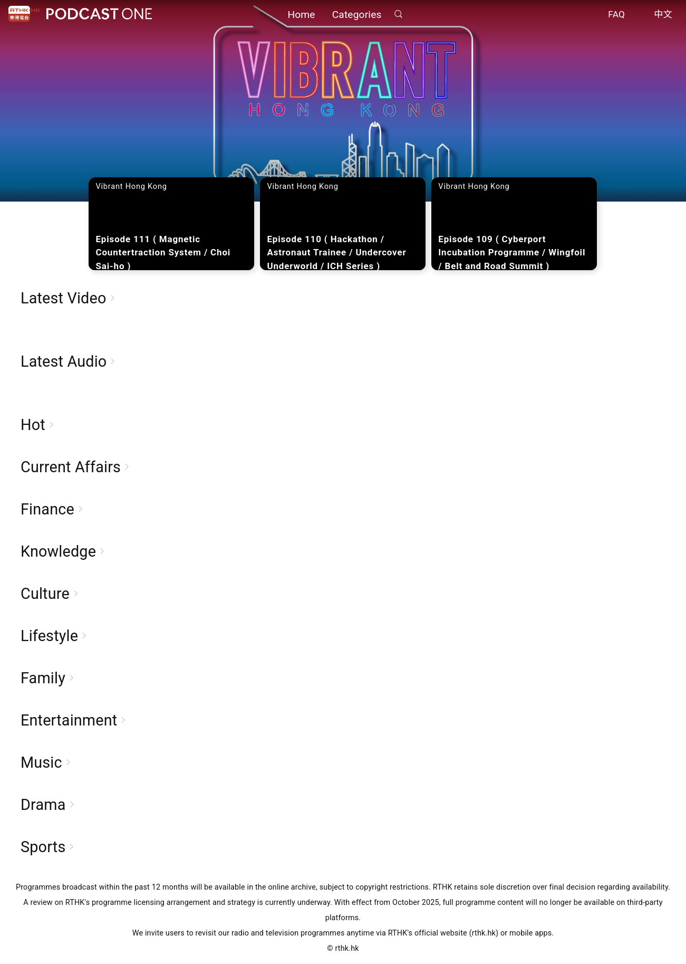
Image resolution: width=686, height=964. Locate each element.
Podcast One (99, 14)
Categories (357, 14)
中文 (663, 14)
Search (398, 14)
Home (301, 14)
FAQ (616, 14)
